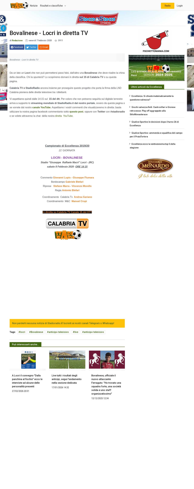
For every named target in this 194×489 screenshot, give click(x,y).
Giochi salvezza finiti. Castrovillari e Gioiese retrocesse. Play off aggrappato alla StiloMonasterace (152, 111)
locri (22, 332)
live (76, 332)
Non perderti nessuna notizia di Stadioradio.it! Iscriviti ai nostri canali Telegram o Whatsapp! (63, 323)
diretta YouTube (64, 116)
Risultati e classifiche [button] (51, 5)
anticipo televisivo (59, 332)
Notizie (34, 5)
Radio (168, 5)
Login (180, 5)
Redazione (17, 40)
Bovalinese (37, 332)
